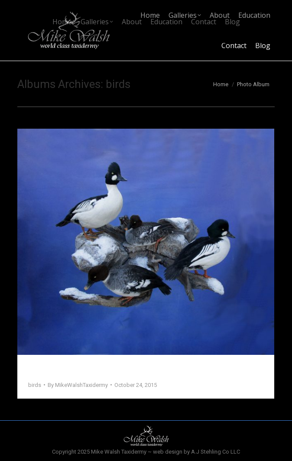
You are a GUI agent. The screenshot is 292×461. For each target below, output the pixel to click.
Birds (38, 369)
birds (34, 385)
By (78, 385)
